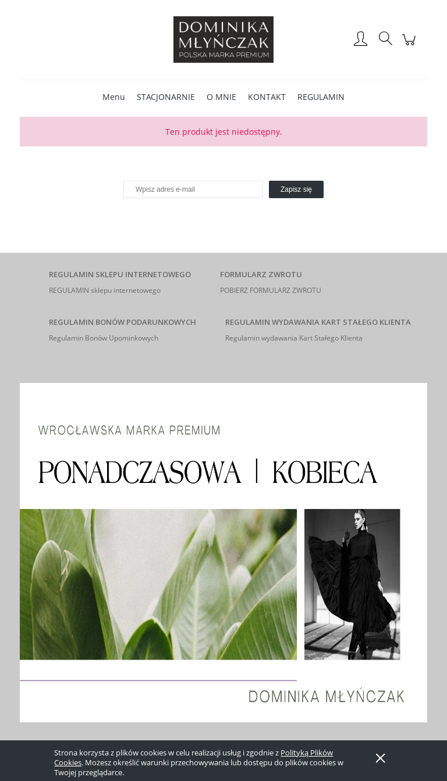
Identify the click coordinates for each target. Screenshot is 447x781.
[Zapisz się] (296, 189)
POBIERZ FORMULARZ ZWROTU (270, 290)
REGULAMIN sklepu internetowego (105, 290)
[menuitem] (114, 96)
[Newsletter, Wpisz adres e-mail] (193, 189)
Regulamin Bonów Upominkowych (103, 338)
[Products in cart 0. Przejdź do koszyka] (410, 45)
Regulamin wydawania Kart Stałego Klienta (294, 338)
